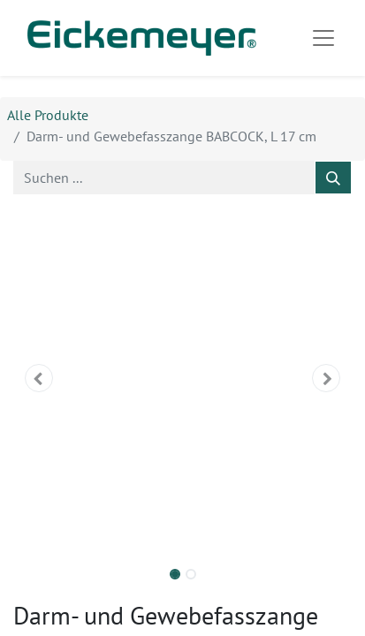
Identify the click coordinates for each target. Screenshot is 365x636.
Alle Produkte (47, 115)
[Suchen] (333, 177)
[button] (38, 378)
